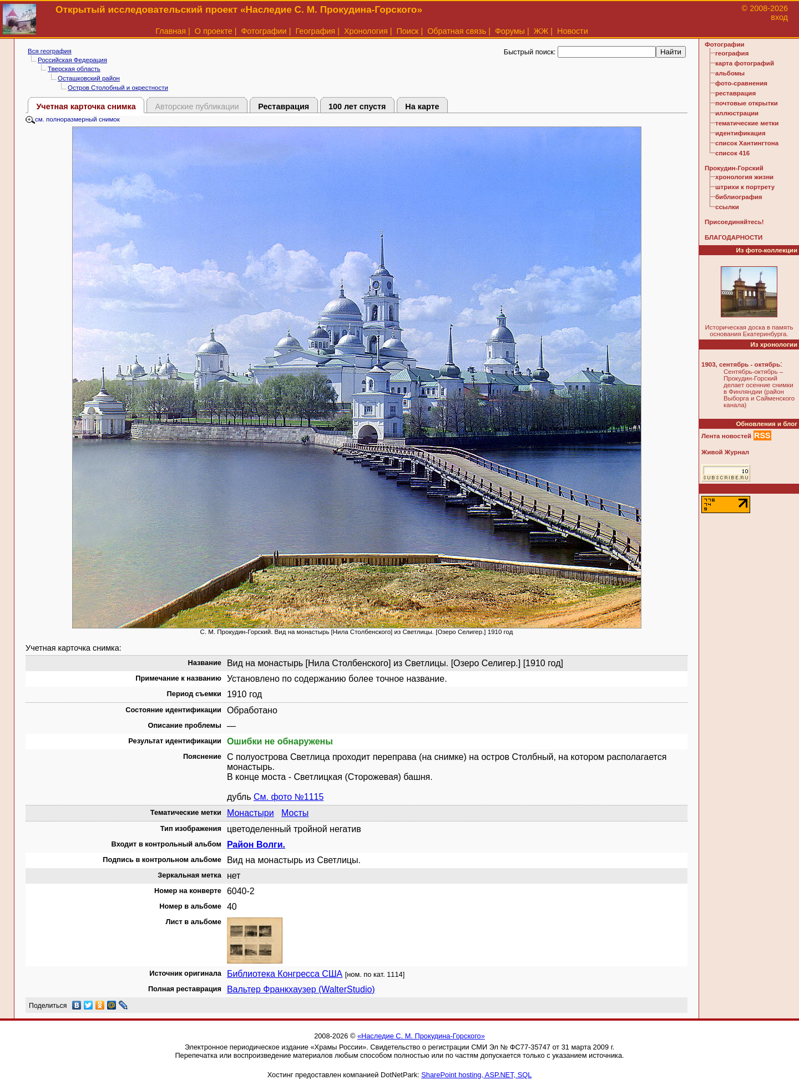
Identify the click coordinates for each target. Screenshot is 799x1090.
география (732, 53)
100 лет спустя (357, 106)
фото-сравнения (741, 83)
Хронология (366, 31)
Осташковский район (89, 78)
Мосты (295, 813)
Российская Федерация (72, 60)
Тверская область (74, 68)
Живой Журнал (725, 452)
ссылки (727, 207)
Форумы (510, 31)
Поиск (408, 31)
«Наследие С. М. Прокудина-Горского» (421, 1036)
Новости (572, 31)
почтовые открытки (746, 103)
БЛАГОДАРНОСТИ (733, 237)
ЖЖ (541, 31)
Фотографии (263, 31)
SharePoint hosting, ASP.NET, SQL (476, 1075)
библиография (738, 197)
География (315, 31)
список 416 (732, 153)
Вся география (50, 51)
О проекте (213, 31)
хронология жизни (744, 177)
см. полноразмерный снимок (73, 119)
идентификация (740, 133)
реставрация (735, 93)
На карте (422, 106)
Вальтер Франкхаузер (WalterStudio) (301, 989)
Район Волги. (256, 844)
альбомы (730, 73)
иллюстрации (736, 113)
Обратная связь (456, 31)
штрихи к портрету (745, 187)
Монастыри (250, 813)
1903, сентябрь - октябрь (740, 364)
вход (779, 17)
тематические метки (746, 123)
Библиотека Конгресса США (284, 974)
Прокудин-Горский (734, 168)
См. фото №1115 (288, 797)
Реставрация (283, 106)
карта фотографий (744, 63)
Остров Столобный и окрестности (118, 87)
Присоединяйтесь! (734, 222)
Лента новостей (726, 436)
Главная (170, 31)
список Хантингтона (746, 143)
